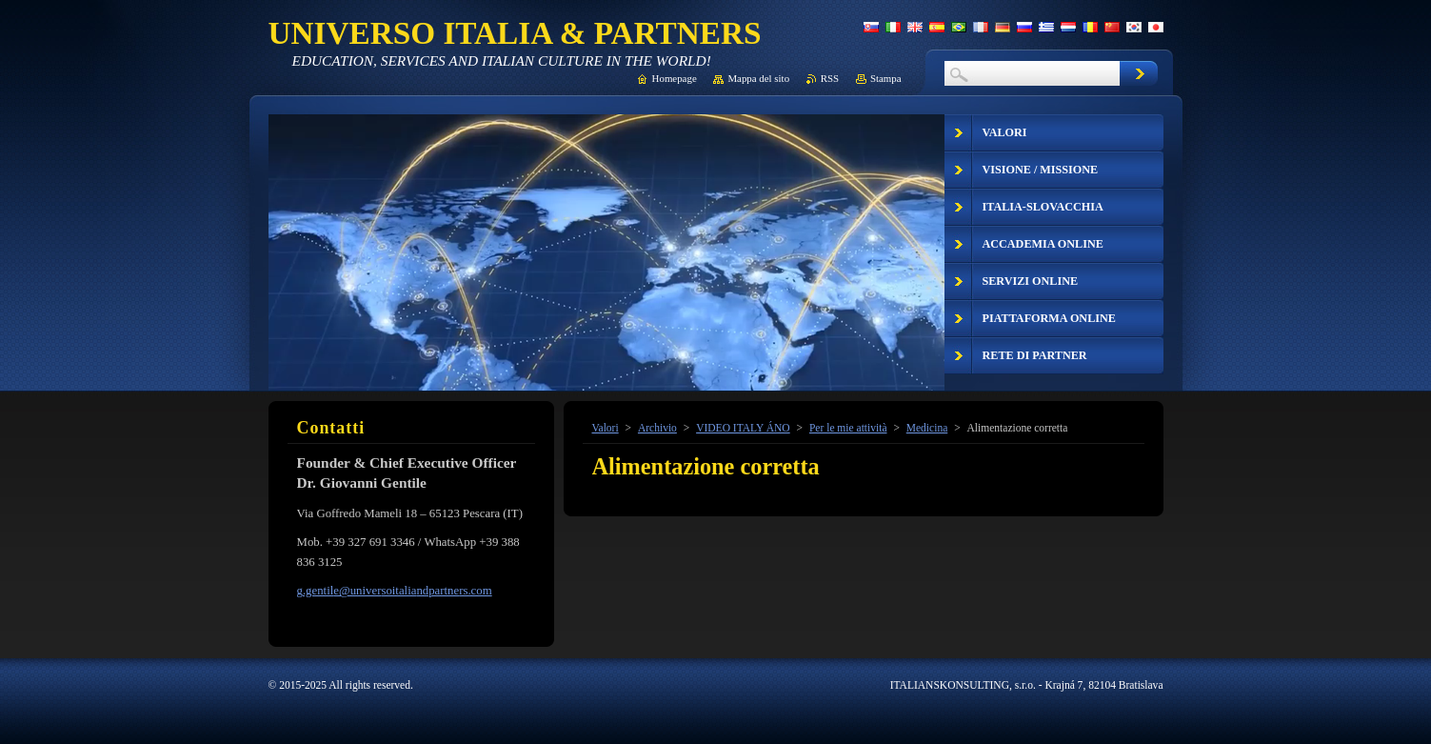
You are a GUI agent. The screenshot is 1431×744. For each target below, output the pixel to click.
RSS (830, 78)
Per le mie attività (848, 427)
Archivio (657, 427)
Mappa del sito (758, 78)
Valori (605, 427)
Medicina (927, 427)
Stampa (886, 78)
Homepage (674, 78)
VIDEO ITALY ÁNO (743, 427)
